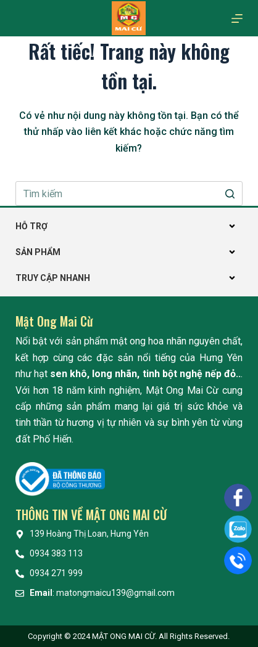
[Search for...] (129, 193)
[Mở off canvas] (237, 18)
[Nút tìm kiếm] (230, 193)
